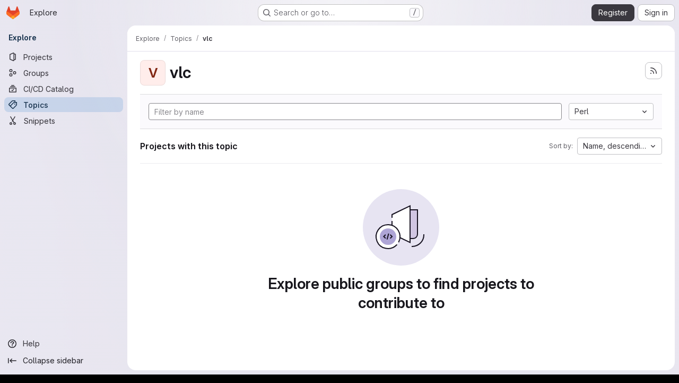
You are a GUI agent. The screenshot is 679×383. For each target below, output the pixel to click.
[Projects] (63, 56)
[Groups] (63, 72)
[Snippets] (63, 120)
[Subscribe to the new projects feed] (653, 70)
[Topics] (63, 104)
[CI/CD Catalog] (63, 88)
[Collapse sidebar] (63, 360)
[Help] (63, 343)
